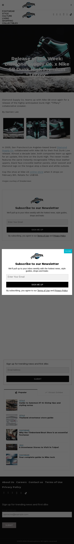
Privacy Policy (61, 290)
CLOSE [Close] (68, 251)
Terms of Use (43, 290)
